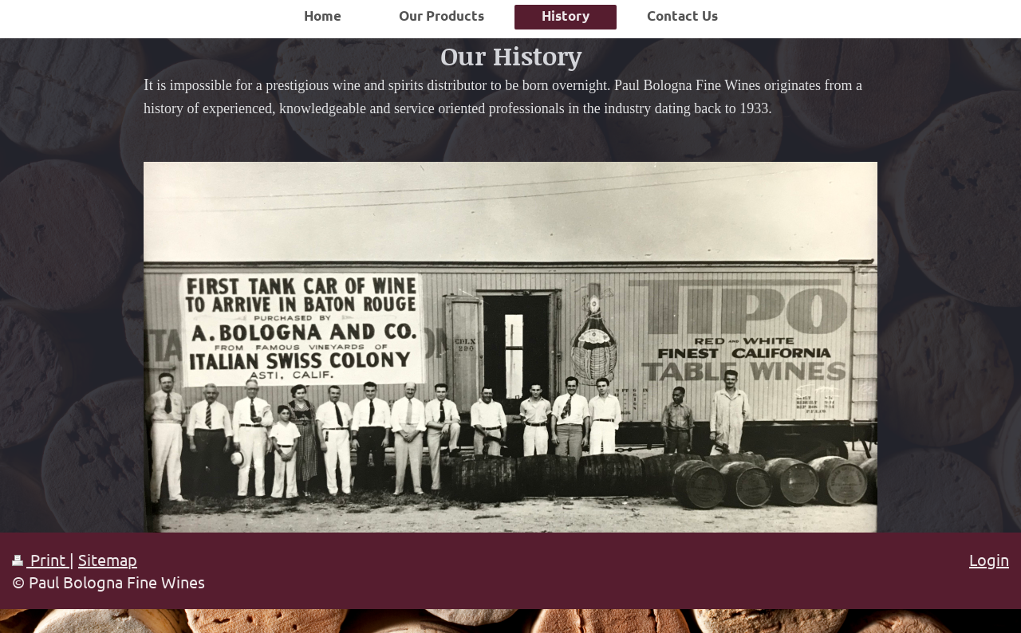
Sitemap (107, 559)
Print (40, 559)
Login (989, 559)
